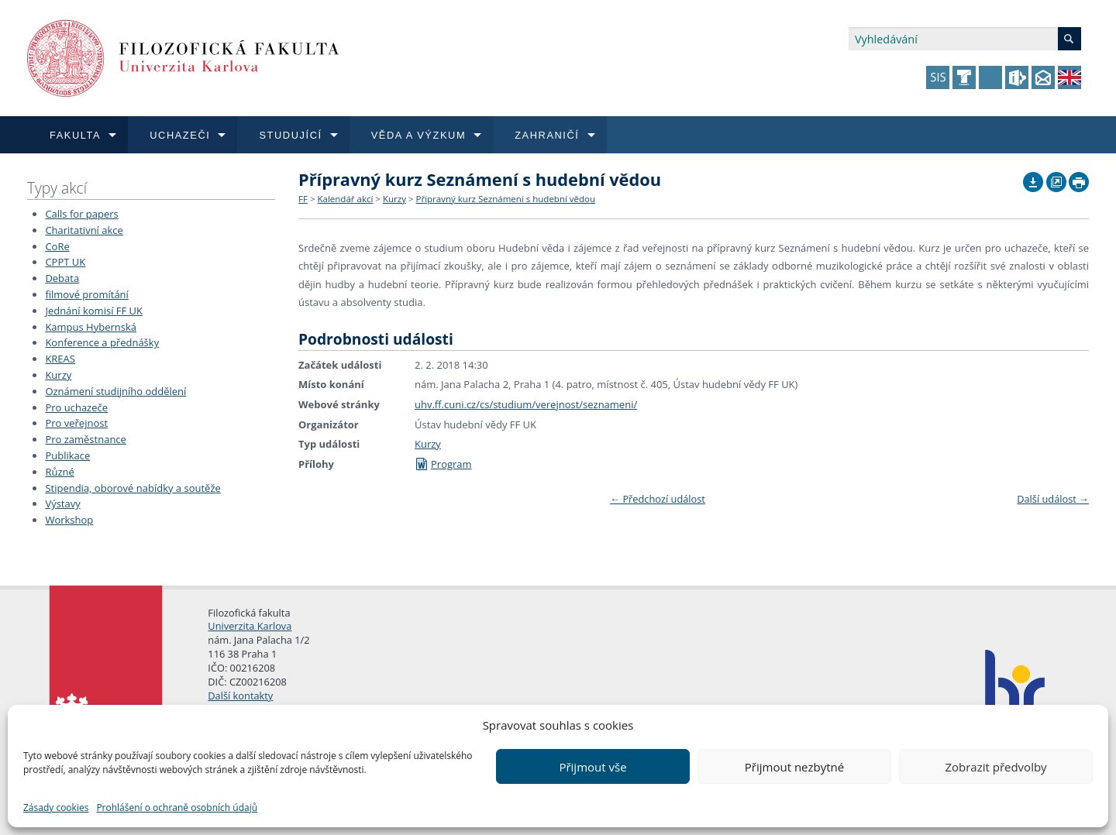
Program (443, 464)
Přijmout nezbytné (794, 767)
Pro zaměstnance (85, 439)
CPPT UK (65, 262)
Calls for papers (81, 214)
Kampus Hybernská (90, 327)
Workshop (69, 520)
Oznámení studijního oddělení (115, 391)
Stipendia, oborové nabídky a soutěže (132, 488)
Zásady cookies (55, 807)
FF (303, 198)
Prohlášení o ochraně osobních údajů (176, 807)
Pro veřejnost (76, 423)
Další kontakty (240, 696)
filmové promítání (86, 294)
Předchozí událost (657, 499)
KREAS (60, 359)
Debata (62, 278)
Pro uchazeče (76, 407)
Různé (59, 472)
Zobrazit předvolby (995, 767)
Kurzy (58, 375)
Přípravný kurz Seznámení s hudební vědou (506, 198)
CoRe (57, 246)
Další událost (1053, 499)
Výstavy (62, 503)
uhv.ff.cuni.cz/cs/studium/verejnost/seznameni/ (526, 404)
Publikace (67, 455)
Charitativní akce (83, 230)
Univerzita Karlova (249, 626)
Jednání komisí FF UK (94, 311)
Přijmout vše (592, 767)
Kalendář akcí (345, 198)
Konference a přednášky (102, 342)
